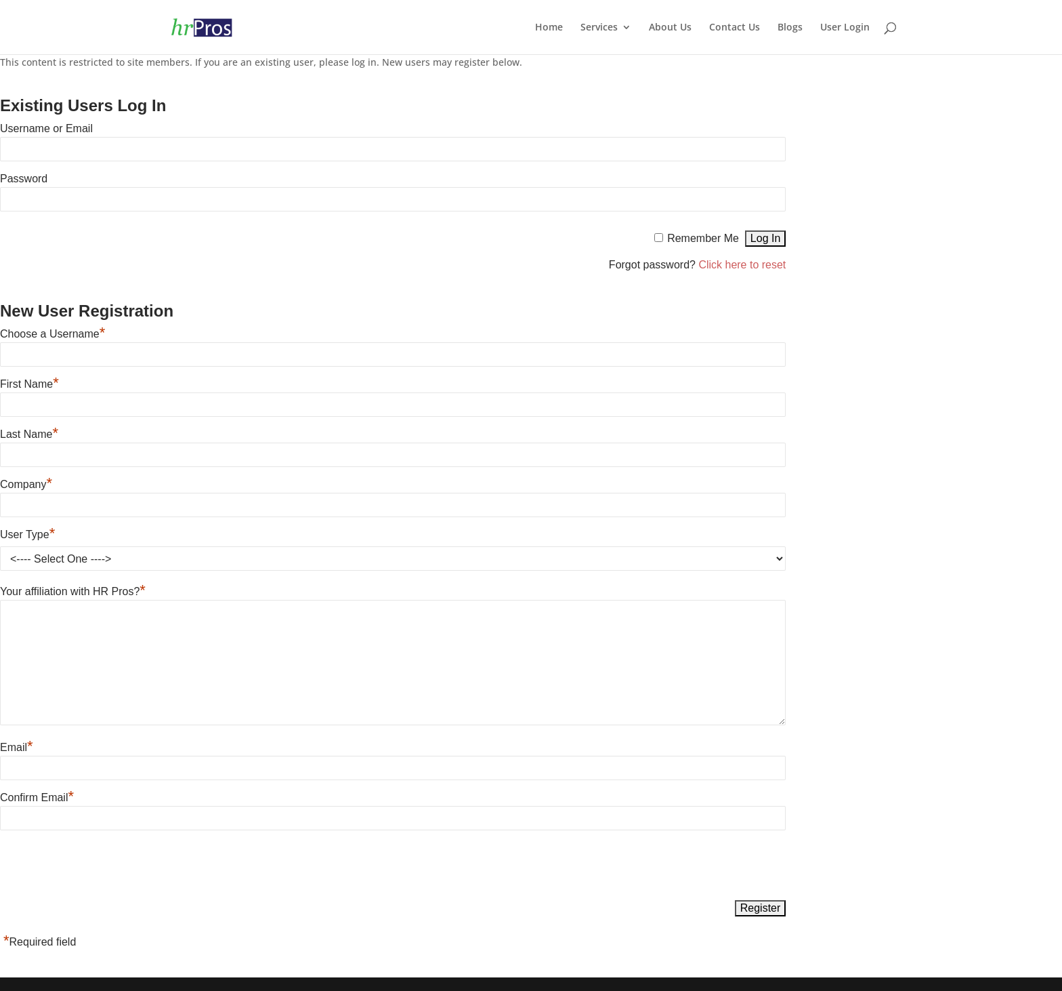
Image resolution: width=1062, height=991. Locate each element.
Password (23, 178)
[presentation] (103, 866)
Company (26, 484)
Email (16, 747)
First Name (29, 384)
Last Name (29, 434)
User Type (27, 534)
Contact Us (734, 27)
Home (549, 27)
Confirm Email (37, 797)
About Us (670, 27)
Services (599, 27)
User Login (845, 27)
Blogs (790, 27)
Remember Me (703, 238)
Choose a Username (52, 334)
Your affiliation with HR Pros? (73, 591)
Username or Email (46, 128)
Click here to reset (742, 264)
